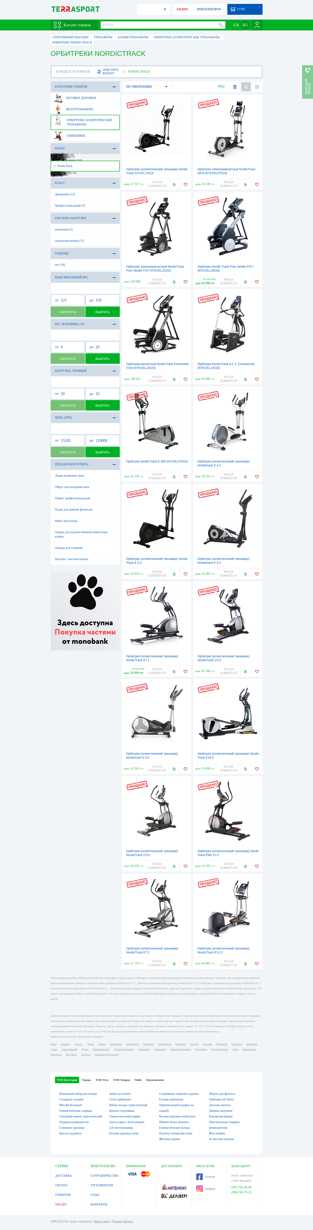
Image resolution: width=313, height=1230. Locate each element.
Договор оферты (122, 1221)
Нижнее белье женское (174, 1122)
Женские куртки (169, 1139)
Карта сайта (102, 1221)
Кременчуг (160, 1049)
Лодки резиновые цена (69, 475)
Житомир (252, 1044)
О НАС (95, 1195)
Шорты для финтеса (222, 1093)
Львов (101, 1044)
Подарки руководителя (74, 1122)
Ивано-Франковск (180, 1049)
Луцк (235, 1049)
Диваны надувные (221, 1110)
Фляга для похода (66, 520)
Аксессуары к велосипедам (126, 1122)
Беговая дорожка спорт (124, 1133)
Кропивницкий (101, 1049)
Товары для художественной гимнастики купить (81, 534)
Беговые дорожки (74, 98)
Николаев (148, 1044)
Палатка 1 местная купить (72, 559)
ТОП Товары (121, 1079)
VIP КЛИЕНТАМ (102, 1185)
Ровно (85, 1049)
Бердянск (71, 1054)
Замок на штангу (120, 1093)
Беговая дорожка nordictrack (177, 1116)
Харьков (65, 1044)
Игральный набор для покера (78, 1093)
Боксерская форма (221, 1116)
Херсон (194, 1044)
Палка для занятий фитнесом (74, 509)
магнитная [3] (64, 229)
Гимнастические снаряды (75, 1110)
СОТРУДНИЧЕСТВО (105, 1175)
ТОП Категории (67, 1079)
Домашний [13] (65, 194)
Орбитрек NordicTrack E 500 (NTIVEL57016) (157, 461)
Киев (53, 1044)
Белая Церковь (219, 1049)
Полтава (207, 1044)
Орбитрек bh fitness (221, 1099)
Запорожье (116, 1044)
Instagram (205, 1188)
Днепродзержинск (124, 1049)
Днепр (90, 1044)
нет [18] (60, 264)
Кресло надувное (70, 1133)
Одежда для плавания (69, 547)
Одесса (78, 1044)
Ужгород (85, 1054)
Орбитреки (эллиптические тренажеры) (82, 120)
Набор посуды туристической (128, 1105)
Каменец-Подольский (107, 1054)
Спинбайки (69, 136)
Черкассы (236, 1044)
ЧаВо (138, 1079)
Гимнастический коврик (124, 1116)
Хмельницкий (69, 1049)
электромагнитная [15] (69, 240)
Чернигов (221, 1044)
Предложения (155, 1079)
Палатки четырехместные (175, 1133)
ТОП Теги (101, 1079)
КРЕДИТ (61, 1204)
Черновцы (144, 1049)
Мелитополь (249, 1049)
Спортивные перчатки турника (179, 1093)
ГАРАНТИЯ (63, 1195)
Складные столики (71, 1099)
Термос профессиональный (72, 498)
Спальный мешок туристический (80, 1116)
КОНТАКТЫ (99, 1204)
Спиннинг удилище (72, 1127)
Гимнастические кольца (174, 1127)
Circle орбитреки (120, 1099)
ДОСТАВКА (63, 1175)
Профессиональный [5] (70, 205)
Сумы (54, 1049)
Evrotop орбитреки (171, 1099)
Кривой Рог (132, 1044)
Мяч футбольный (70, 1105)
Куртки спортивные (122, 1110)
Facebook (205, 1176)
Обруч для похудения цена (72, 487)
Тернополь (201, 1049)
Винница (180, 1044)
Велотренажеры (73, 109)
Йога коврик (217, 1133)
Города (86, 1079)
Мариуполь (164, 1044)
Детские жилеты (219, 1105)
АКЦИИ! (182, 9)
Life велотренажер (121, 1127)
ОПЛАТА (61, 1185)
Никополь (56, 1054)
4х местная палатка (221, 1139)
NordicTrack (63, 166)
